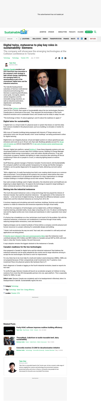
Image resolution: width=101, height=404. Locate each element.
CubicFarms (33, 342)
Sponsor (51, 32)
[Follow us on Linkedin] (83, 39)
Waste (73, 39)
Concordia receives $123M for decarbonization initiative (38, 348)
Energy (45, 39)
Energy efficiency (29, 290)
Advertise (43, 32)
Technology (7, 58)
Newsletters (62, 32)
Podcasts (72, 32)
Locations (24, 39)
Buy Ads (93, 39)
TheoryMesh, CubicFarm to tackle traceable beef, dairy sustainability (37, 339)
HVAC (31, 330)
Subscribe (88, 32)
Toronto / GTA (25, 58)
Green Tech (20, 290)
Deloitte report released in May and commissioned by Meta (25, 236)
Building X (32, 150)
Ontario (36, 330)
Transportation (55, 39)
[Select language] (12, 39)
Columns (80, 32)
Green (27, 342)
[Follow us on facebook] (79, 39)
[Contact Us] (86, 39)
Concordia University (38, 350)
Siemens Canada (9, 70)
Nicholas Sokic (20, 342)
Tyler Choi (12, 63)
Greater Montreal (49, 350)
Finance (66, 39)
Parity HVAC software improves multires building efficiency (39, 328)
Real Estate (37, 39)
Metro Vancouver (42, 342)
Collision (15, 109)
